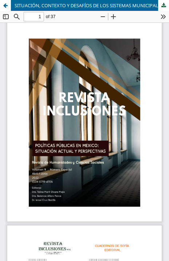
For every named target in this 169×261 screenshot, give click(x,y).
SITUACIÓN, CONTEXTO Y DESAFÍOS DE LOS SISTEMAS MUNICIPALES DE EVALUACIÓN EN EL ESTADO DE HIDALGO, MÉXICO (92, 5)
